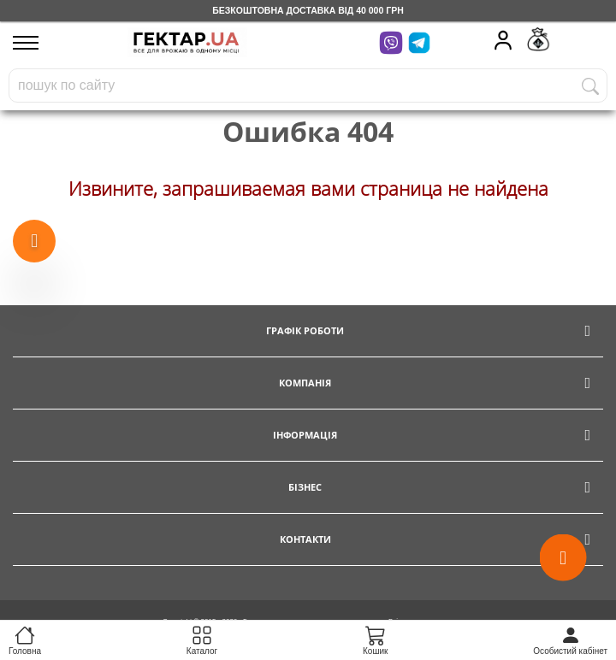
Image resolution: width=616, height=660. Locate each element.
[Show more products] (34, 242)
